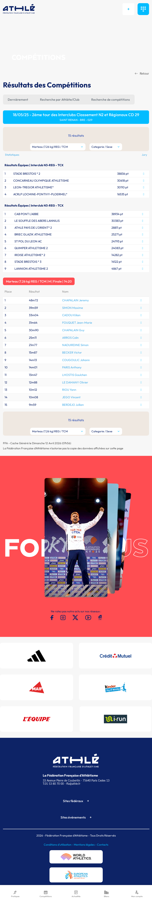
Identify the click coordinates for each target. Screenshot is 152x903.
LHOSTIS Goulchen (74, 375)
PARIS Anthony (72, 367)
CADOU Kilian (71, 315)
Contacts (102, 844)
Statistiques (12, 154)
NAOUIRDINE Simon (75, 345)
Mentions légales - (85, 844)
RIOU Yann (69, 390)
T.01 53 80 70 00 (53, 783)
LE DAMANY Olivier (75, 382)
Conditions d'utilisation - (59, 844)
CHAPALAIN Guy (73, 330)
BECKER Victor (72, 352)
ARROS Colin (70, 338)
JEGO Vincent (71, 397)
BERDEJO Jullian (73, 405)
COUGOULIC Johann (76, 360)
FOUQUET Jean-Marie (77, 322)
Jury (144, 154)
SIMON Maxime (72, 308)
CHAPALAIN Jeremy (75, 300)
